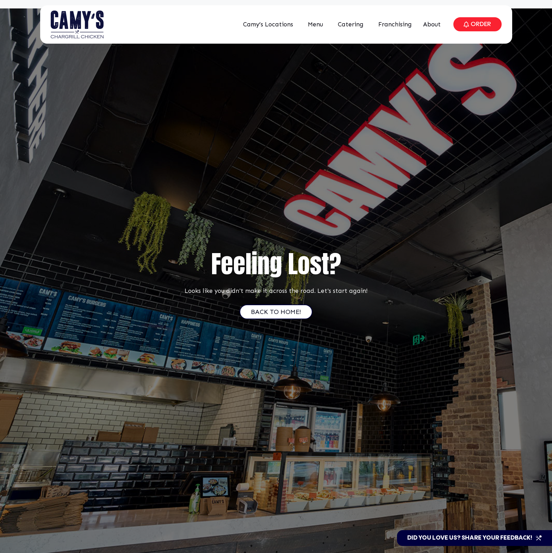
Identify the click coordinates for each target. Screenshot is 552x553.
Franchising (392, 24)
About (430, 24)
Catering (349, 24)
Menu (314, 24)
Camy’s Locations (267, 24)
